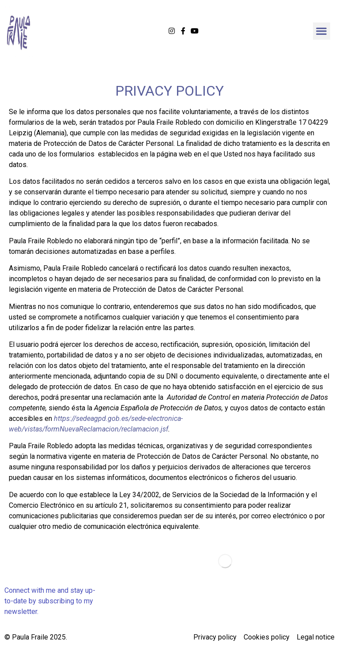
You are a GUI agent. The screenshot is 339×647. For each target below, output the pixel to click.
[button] (321, 31)
